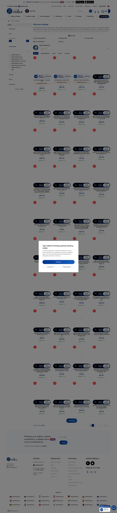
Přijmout (58, 262)
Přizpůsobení (66, 267)
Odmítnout (50, 267)
